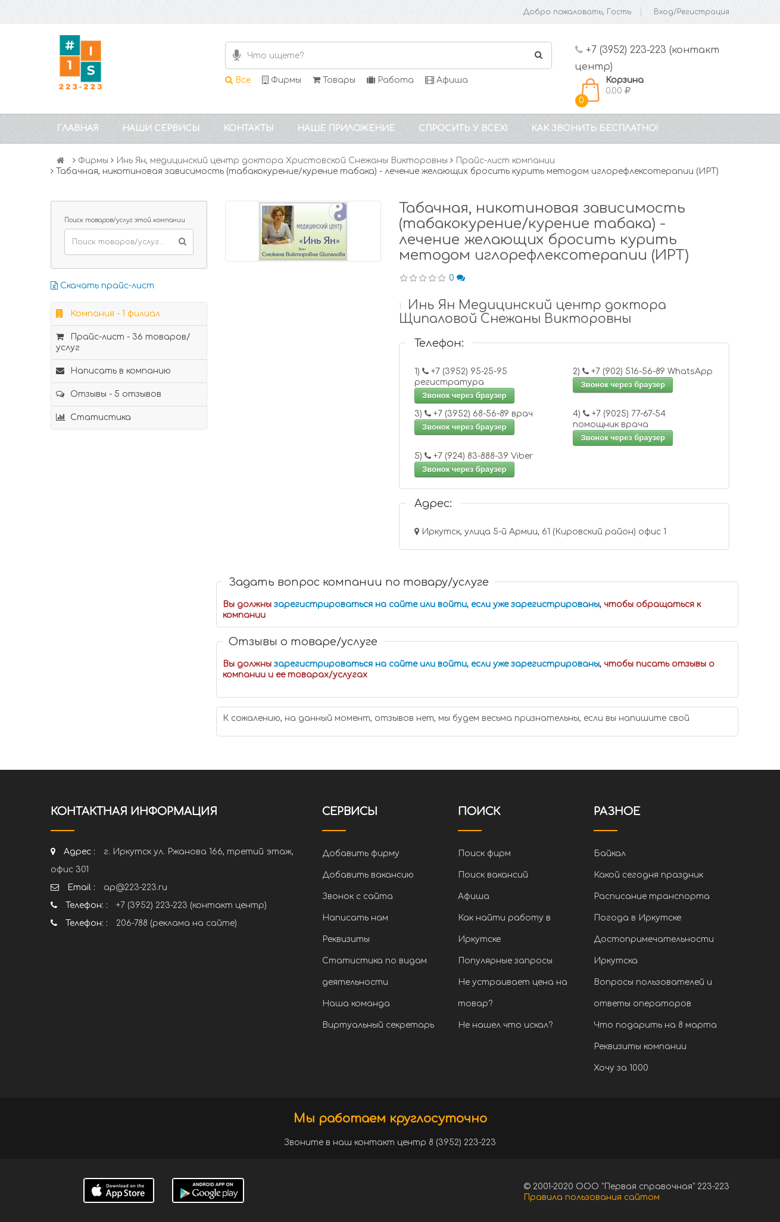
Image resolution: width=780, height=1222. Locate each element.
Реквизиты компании (640, 1046)
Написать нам (355, 917)
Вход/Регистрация (691, 12)
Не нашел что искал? (505, 1025)
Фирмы (281, 80)
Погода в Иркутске (637, 917)
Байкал (610, 853)
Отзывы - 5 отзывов (108, 394)
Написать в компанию (113, 370)
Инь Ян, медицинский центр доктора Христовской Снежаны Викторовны (282, 160)
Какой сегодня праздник (648, 874)
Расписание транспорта (652, 896)
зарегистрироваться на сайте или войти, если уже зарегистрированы (437, 604)
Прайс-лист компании (505, 160)
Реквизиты (346, 939)
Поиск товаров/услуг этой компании (124, 220)
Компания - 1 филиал (108, 313)
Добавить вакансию (368, 874)
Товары (334, 80)
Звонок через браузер (464, 395)
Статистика (93, 417)
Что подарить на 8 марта (655, 1025)
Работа (390, 80)
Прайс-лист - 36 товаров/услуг (123, 342)
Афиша (446, 80)
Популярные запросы (505, 960)
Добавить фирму (361, 853)
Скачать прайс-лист (102, 285)
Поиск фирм (484, 853)
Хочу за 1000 (621, 1068)
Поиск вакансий (493, 874)
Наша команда (356, 1003)
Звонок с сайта (357, 896)
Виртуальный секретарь (378, 1025)
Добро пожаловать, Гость (577, 12)
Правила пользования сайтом (591, 1197)
